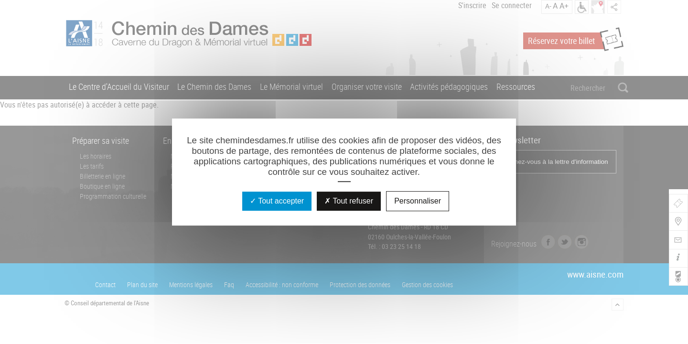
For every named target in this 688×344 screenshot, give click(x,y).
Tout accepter (277, 201)
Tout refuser (348, 201)
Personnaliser (417, 201)
